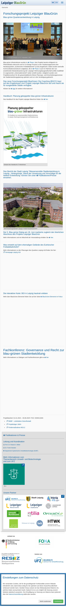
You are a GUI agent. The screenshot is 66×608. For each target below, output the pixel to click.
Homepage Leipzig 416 (13, 252)
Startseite (5, 7)
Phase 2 (37, 69)
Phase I (32, 62)
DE (53, 2)
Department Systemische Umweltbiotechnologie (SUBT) (21, 451)
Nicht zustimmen (45, 601)
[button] (7, 41)
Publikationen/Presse (47, 175)
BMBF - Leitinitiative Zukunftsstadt (19, 421)
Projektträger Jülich (14, 424)
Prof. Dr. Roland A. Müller (12, 444)
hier (46, 99)
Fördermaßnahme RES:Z (16, 427)
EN (57, 2)
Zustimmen (58, 601)
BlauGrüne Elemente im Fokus (52, 296)
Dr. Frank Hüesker (10, 448)
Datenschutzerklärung (15, 594)
